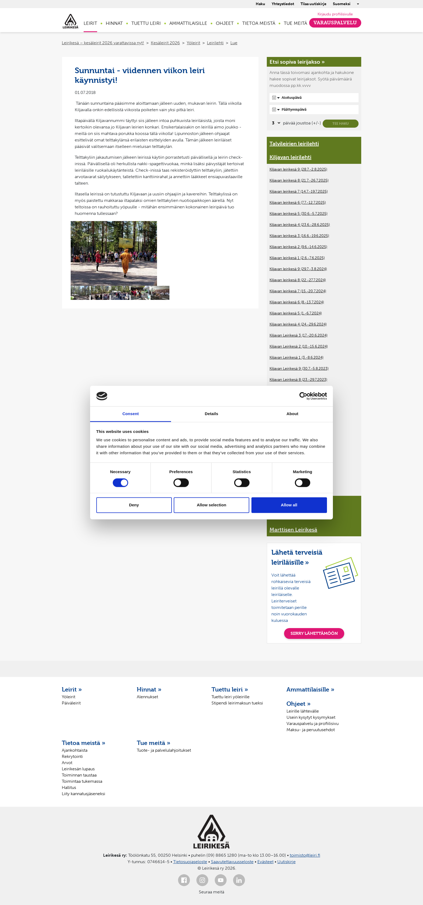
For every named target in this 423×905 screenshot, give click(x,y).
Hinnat (114, 23)
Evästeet (265, 861)
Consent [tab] (130, 414)
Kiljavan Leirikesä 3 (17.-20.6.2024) (299, 335)
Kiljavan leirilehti (290, 157)
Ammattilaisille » (310, 689)
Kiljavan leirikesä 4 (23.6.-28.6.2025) (300, 224)
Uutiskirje (286, 861)
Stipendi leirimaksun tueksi (237, 703)
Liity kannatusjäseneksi (83, 793)
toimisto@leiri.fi (305, 855)
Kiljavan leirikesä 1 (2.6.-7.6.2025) (297, 258)
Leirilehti (215, 42)
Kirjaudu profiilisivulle (335, 14)
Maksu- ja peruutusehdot (310, 729)
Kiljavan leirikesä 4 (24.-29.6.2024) (298, 324)
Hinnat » (149, 689)
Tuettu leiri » (230, 689)
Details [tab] (211, 414)
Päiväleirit (71, 703)
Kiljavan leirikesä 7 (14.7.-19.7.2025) (299, 191)
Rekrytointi (72, 756)
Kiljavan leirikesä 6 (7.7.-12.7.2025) (298, 202)
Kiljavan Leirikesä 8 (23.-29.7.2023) (298, 379)
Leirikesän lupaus (78, 768)
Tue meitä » (153, 742)
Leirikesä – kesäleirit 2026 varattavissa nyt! (103, 42)
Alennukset (147, 696)
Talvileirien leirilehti (294, 143)
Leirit (90, 23)
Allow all (289, 505)
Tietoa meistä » (83, 742)
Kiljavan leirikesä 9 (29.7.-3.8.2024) (298, 269)
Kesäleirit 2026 (165, 42)
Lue (233, 42)
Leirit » (72, 689)
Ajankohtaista (74, 750)
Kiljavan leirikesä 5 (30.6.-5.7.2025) (299, 213)
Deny (134, 505)
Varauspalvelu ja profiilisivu (312, 723)
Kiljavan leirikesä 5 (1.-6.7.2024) (296, 313)
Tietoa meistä (258, 23)
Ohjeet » (298, 703)
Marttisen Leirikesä (293, 529)
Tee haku (340, 123)
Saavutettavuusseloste (232, 861)
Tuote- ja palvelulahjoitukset (164, 750)
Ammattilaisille (188, 23)
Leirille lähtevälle (302, 711)
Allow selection (211, 505)
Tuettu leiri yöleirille (231, 696)
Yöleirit (193, 42)
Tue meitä (295, 23)
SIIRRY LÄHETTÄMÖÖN (314, 633)
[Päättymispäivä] (314, 109)
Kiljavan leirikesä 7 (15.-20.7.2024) (298, 291)
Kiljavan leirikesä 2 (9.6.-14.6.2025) (298, 247)
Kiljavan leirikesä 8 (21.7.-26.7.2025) (299, 180)
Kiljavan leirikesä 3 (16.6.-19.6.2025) (299, 235)
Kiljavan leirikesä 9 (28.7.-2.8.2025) (298, 169)
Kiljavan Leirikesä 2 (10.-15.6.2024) (299, 346)
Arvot (67, 762)
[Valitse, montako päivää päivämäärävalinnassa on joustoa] (275, 123)
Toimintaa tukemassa (82, 781)
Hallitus (69, 787)
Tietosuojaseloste (190, 861)
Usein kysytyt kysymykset (310, 717)
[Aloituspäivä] (314, 97)
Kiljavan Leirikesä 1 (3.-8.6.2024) (296, 357)
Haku (260, 4)
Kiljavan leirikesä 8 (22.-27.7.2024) (298, 280)
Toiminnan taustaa (79, 775)
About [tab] (292, 414)
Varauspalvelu (335, 23)
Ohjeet (225, 23)
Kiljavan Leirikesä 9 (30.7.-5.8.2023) (299, 368)
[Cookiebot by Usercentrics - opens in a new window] (303, 396)
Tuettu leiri (146, 23)
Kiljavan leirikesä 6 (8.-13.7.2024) (297, 302)
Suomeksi (341, 4)
